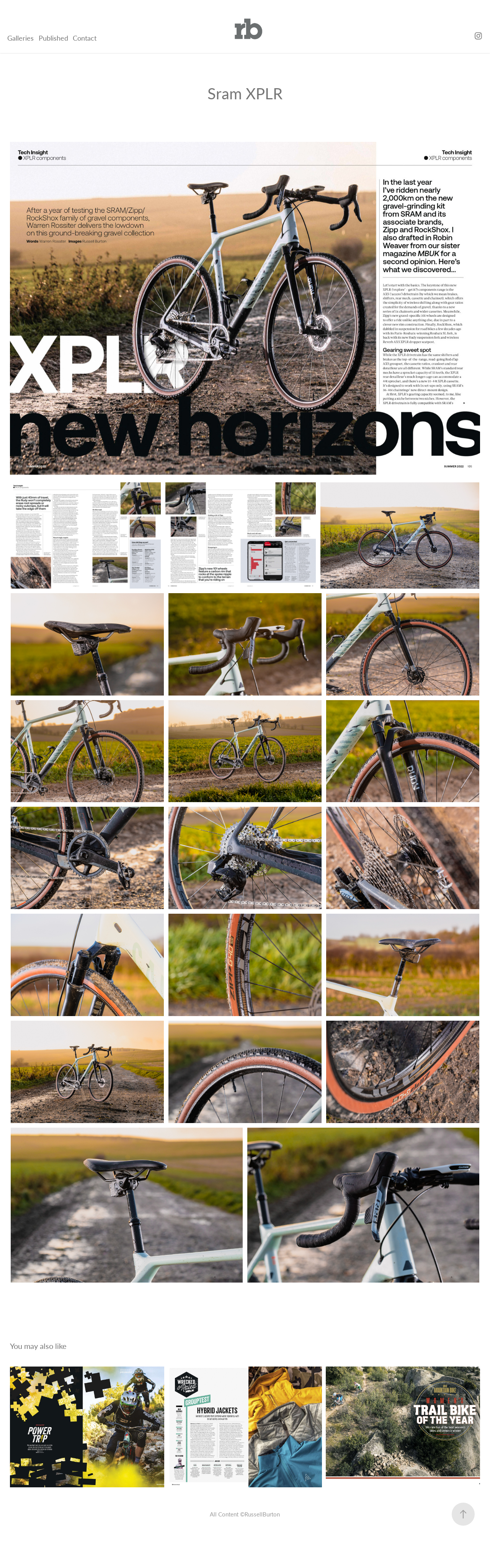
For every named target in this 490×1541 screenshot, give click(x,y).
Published (53, 38)
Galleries (20, 38)
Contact (84, 38)
